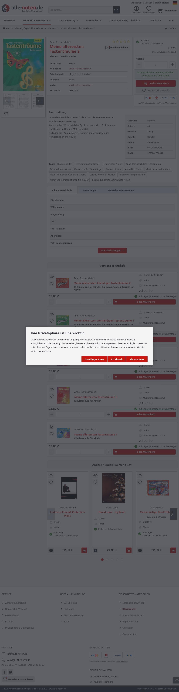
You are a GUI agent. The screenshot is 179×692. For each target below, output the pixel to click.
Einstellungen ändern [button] (94, 359)
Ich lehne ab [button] (116, 359)
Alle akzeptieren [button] (136, 359)
